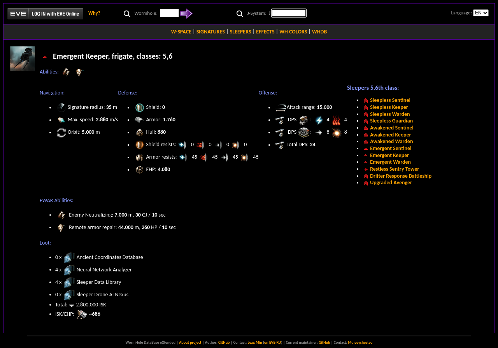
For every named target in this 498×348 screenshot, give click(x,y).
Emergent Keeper (389, 155)
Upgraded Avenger (391, 182)
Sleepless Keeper (389, 107)
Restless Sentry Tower (394, 169)
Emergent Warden (390, 162)
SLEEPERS (240, 31)
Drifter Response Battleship (400, 176)
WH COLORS (293, 31)
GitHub (224, 342)
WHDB (319, 31)
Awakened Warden (391, 141)
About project (190, 342)
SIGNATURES (210, 31)
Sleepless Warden (390, 114)
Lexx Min (255, 342)
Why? (94, 13)
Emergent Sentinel (390, 148)
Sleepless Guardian (391, 120)
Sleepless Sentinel (390, 100)
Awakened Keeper (390, 134)
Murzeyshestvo (360, 342)
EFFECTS (265, 31)
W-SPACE (181, 31)
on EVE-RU (272, 342)
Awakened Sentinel (392, 127)
